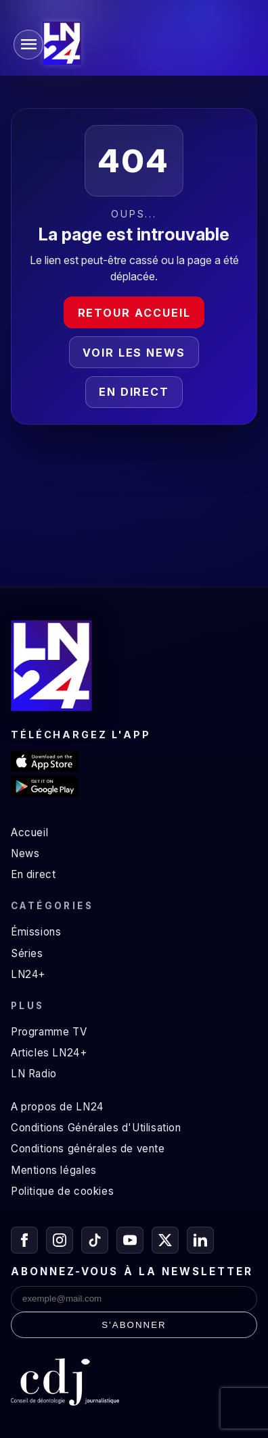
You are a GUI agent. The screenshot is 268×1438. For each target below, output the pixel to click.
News (25, 853)
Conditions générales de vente (88, 1148)
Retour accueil (134, 312)
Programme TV (49, 1031)
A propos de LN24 (57, 1106)
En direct (134, 392)
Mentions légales (54, 1170)
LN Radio (34, 1073)
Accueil (29, 832)
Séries (27, 953)
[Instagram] (59, 1240)
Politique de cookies (62, 1191)
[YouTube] (129, 1240)
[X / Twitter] (165, 1240)
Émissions (36, 931)
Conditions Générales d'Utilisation (96, 1127)
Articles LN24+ (49, 1052)
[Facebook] (24, 1240)
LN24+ (28, 974)
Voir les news (134, 352)
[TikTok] (94, 1240)
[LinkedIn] (200, 1240)
